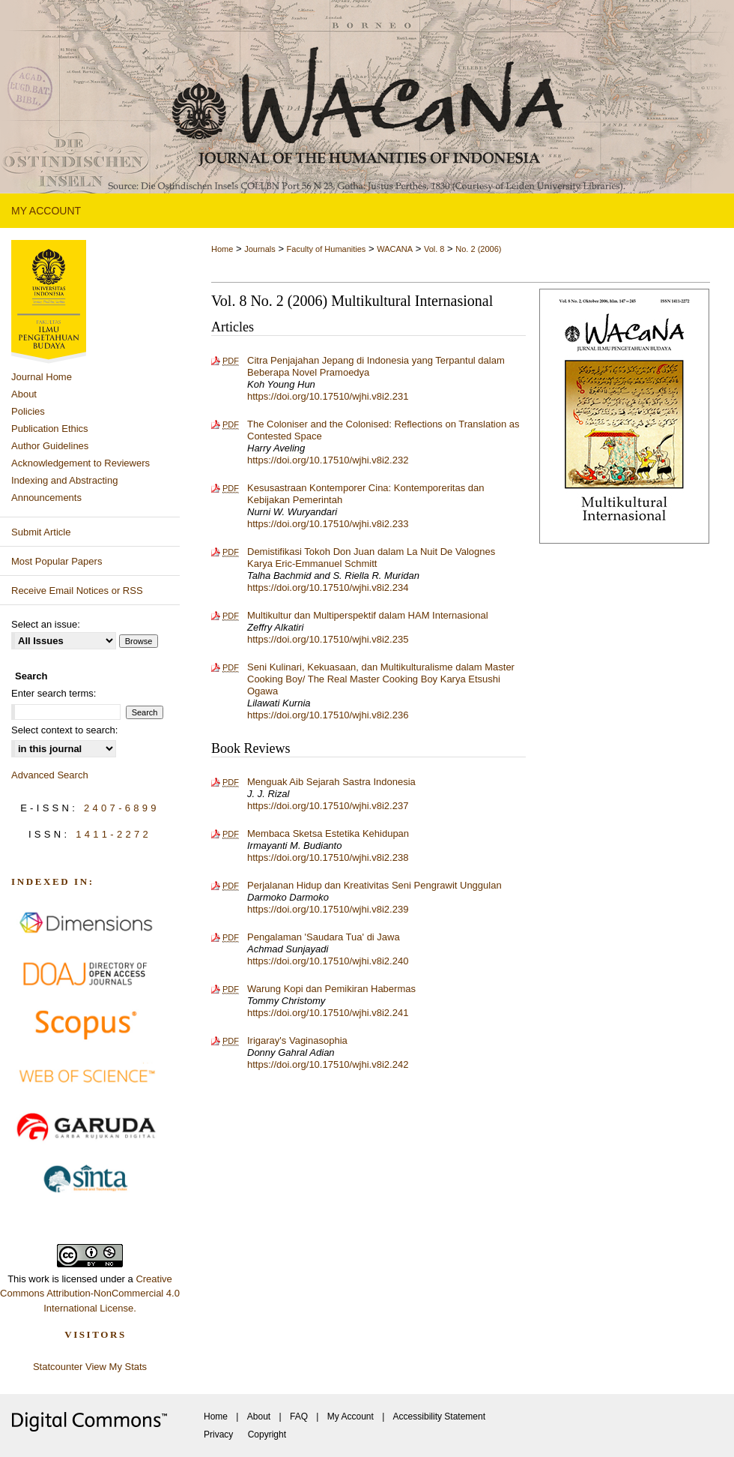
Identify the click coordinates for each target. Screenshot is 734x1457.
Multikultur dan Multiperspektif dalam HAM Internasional (367, 615)
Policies (28, 411)
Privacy (218, 1434)
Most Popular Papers (56, 561)
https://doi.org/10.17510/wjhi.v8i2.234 (327, 587)
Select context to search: (64, 730)
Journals (260, 248)
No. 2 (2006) (478, 248)
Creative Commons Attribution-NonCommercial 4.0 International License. (90, 1293)
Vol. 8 (434, 248)
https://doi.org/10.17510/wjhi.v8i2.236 (327, 715)
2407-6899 (122, 808)
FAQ (299, 1416)
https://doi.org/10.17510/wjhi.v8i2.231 (327, 396)
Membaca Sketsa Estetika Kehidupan (328, 833)
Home (222, 248)
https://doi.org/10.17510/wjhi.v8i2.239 (327, 909)
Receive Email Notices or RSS (77, 590)
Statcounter (58, 1366)
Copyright (267, 1434)
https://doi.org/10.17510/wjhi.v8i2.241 (327, 1012)
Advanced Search (49, 775)
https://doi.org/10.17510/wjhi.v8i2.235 (327, 639)
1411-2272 (113, 834)
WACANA (395, 248)
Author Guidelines (49, 445)
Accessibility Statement (439, 1416)
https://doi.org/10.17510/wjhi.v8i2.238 (327, 857)
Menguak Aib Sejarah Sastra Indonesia (331, 781)
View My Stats (116, 1366)
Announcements (46, 497)
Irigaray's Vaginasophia (297, 1040)
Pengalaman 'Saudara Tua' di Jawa (323, 937)
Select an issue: (45, 624)
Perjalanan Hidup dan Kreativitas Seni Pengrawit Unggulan (374, 885)
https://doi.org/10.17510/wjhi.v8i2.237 (327, 805)
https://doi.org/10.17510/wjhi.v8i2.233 (327, 523)
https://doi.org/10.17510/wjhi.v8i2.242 (327, 1064)
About (24, 394)
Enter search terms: (53, 693)
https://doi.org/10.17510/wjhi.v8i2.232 (327, 460)
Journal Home (41, 376)
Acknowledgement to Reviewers (80, 463)
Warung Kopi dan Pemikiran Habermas (331, 988)
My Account (350, 1416)
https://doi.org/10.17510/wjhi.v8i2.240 (327, 961)
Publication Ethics (49, 428)
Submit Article (40, 532)
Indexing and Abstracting (64, 480)
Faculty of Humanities (326, 248)
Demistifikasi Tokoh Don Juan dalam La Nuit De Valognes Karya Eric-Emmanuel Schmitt (371, 557)
